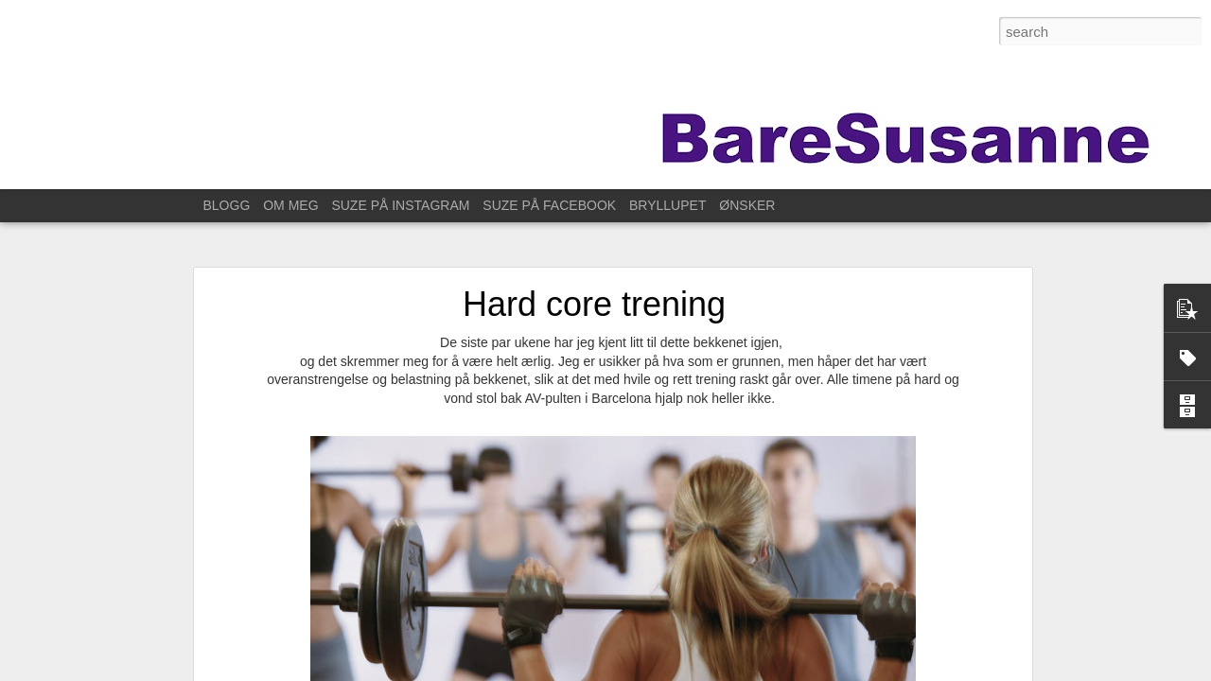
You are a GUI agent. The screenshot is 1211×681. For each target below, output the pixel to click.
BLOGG (227, 205)
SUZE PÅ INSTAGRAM (400, 205)
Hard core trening (594, 304)
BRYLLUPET (667, 205)
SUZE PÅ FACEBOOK (549, 205)
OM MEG (290, 205)
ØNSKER (747, 205)
